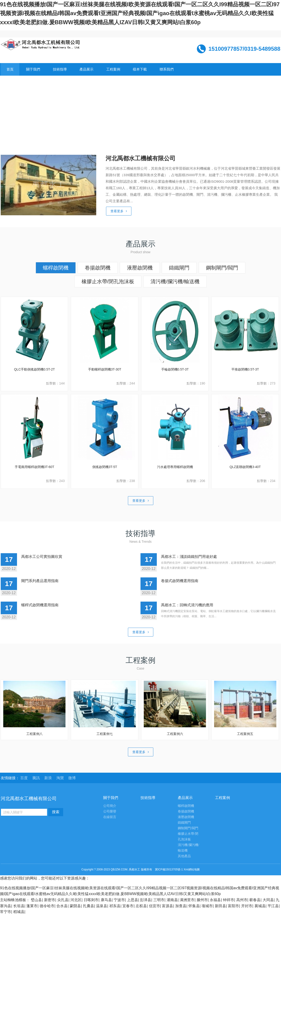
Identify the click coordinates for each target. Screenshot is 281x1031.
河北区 (76, 900)
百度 (24, 778)
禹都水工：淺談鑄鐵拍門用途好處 (189, 557)
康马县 (106, 900)
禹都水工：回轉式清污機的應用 (187, 605)
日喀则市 (91, 900)
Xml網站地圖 (192, 869)
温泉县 (101, 906)
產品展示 (86, 69)
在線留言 (109, 817)
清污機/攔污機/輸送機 (175, 281)
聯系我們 (167, 69)
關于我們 (33, 69)
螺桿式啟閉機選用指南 (39, 605)
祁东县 (114, 906)
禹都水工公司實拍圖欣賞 (41, 557)
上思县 (132, 900)
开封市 (246, 906)
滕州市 (202, 900)
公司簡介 (109, 806)
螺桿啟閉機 (56, 268)
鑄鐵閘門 (179, 268)
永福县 (215, 900)
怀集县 (194, 906)
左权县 (141, 906)
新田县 (220, 906)
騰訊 (36, 778)
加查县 (180, 906)
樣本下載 (140, 69)
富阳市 (233, 906)
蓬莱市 (32, 906)
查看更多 (118, 211)
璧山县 (36, 900)
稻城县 (18, 912)
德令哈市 (47, 906)
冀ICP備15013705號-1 (169, 869)
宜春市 (128, 906)
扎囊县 (88, 906)
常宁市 (5, 912)
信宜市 (154, 906)
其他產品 (184, 856)
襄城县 (260, 906)
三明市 (158, 900)
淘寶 (60, 778)
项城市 (207, 906)
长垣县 (18, 906)
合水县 (62, 906)
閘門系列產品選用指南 (39, 581)
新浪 (48, 778)
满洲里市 (187, 900)
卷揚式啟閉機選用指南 (179, 581)
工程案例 (113, 69)
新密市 (49, 900)
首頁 (10, 69)
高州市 (241, 900)
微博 (72, 778)
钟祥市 (228, 900)
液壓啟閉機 (140, 268)
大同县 (268, 900)
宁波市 (119, 900)
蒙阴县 (75, 906)
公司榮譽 (109, 811)
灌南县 (172, 900)
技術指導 (60, 69)
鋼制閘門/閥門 (222, 268)
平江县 (273, 906)
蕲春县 (254, 900)
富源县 (167, 906)
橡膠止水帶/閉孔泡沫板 (108, 281)
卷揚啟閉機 (97, 268)
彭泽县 (145, 900)
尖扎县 (63, 900)
